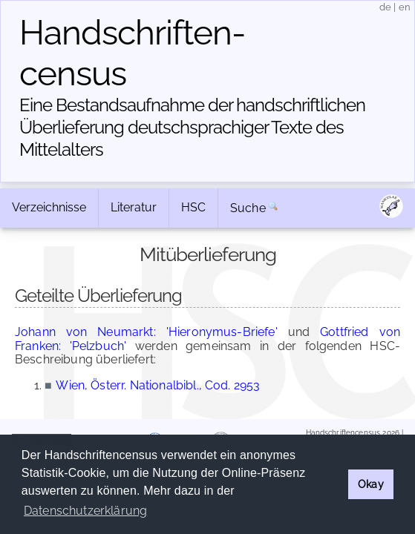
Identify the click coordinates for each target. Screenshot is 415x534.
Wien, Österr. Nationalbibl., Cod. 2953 (158, 385)
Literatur (134, 207)
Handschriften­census (132, 53)
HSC (193, 207)
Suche (248, 208)
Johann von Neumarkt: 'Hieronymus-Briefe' (146, 332)
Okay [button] (371, 484)
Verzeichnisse (49, 207)
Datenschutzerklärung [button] (85, 511)
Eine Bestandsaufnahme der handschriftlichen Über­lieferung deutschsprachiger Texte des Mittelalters (192, 127)
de (385, 7)
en (405, 7)
